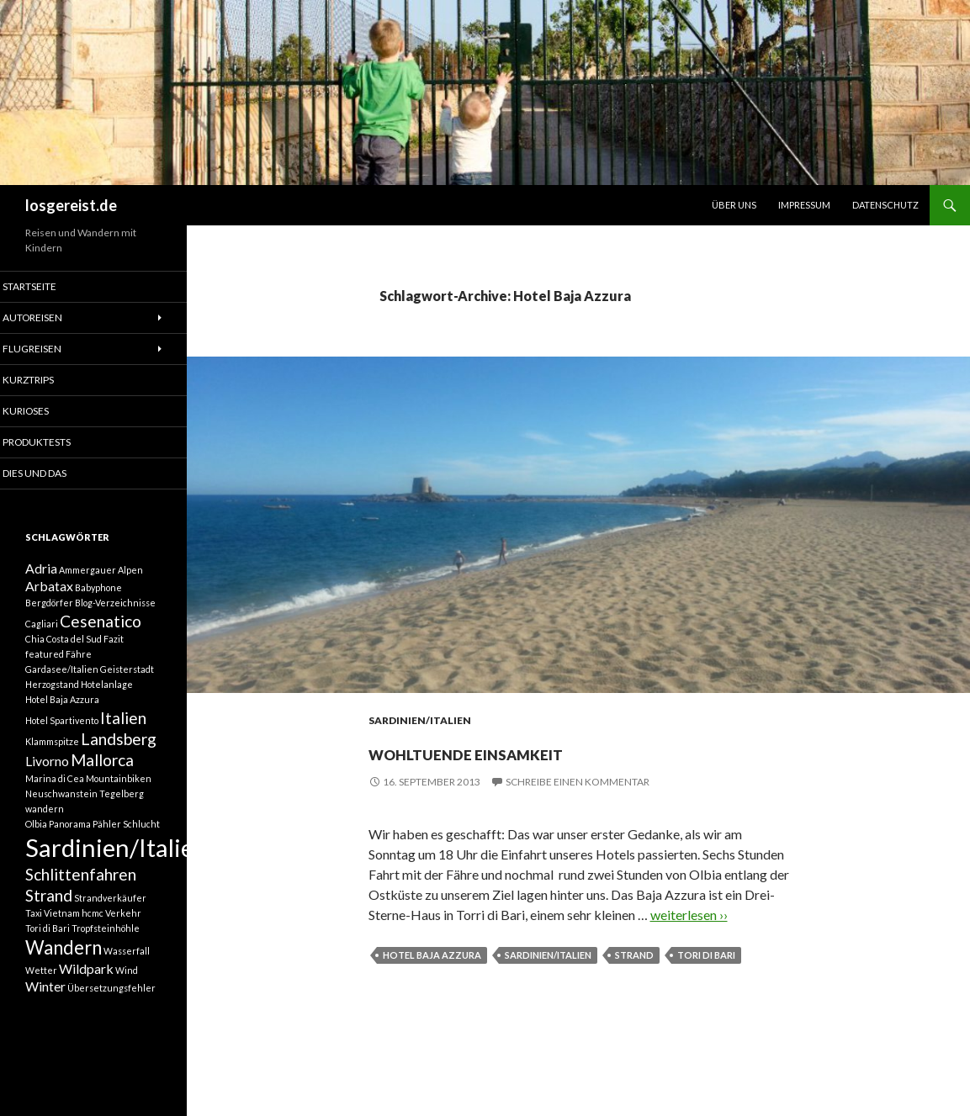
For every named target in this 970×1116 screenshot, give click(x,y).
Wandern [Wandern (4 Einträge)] (63, 981)
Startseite (51, 286)
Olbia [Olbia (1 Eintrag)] (36, 843)
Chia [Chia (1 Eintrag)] (35, 649)
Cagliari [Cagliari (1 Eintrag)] (41, 632)
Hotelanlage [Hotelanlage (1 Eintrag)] (107, 695)
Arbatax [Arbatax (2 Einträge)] (49, 592)
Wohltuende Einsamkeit (547, 749)
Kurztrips (49, 380)
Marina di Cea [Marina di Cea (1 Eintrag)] (54, 797)
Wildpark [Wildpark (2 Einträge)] (86, 1005)
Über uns (734, 204)
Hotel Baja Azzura (432, 954)
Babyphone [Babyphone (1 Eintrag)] (98, 594)
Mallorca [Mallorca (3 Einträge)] (102, 777)
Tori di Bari (706, 954)
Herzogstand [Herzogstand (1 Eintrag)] (52, 695)
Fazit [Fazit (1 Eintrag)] (113, 649)
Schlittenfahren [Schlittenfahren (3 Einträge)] (80, 899)
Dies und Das (55, 475)
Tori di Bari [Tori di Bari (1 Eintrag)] (47, 959)
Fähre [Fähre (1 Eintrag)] (79, 664)
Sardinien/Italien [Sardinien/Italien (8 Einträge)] (116, 869)
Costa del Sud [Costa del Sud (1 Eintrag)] (74, 649)
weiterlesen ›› (689, 915)
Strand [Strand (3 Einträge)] (48, 924)
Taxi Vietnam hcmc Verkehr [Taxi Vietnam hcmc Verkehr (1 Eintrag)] (83, 944)
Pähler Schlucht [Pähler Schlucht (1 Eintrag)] (126, 843)
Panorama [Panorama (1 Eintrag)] (70, 843)
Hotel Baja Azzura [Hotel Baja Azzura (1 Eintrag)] (62, 710)
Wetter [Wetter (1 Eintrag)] (41, 1006)
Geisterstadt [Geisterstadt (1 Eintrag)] (127, 679)
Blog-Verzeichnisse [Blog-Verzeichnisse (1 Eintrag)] (115, 610)
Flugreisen (52, 349)
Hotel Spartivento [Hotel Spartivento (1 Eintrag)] (61, 732)
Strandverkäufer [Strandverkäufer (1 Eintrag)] (110, 926)
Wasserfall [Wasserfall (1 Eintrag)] (126, 984)
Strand (634, 954)
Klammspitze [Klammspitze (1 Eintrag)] (52, 755)
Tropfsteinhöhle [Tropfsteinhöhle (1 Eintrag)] (106, 959)
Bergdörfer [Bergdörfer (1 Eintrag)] (49, 610)
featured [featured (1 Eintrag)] (44, 664)
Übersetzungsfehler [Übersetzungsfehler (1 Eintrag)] (111, 1026)
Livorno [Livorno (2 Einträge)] (47, 778)
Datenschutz (885, 204)
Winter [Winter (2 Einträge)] (45, 1025)
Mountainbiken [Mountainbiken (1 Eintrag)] (118, 797)
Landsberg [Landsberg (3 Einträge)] (118, 753)
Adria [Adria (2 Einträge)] (41, 572)
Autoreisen (53, 317)
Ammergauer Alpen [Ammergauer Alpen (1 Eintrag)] (101, 574)
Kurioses (47, 412)
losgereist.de (71, 205)
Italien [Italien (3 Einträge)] (123, 729)
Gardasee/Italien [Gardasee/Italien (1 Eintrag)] (61, 679)
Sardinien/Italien (419, 720)
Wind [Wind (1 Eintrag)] (126, 1006)
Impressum (804, 204)
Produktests (57, 443)
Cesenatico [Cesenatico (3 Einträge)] (100, 629)
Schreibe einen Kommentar (577, 781)
